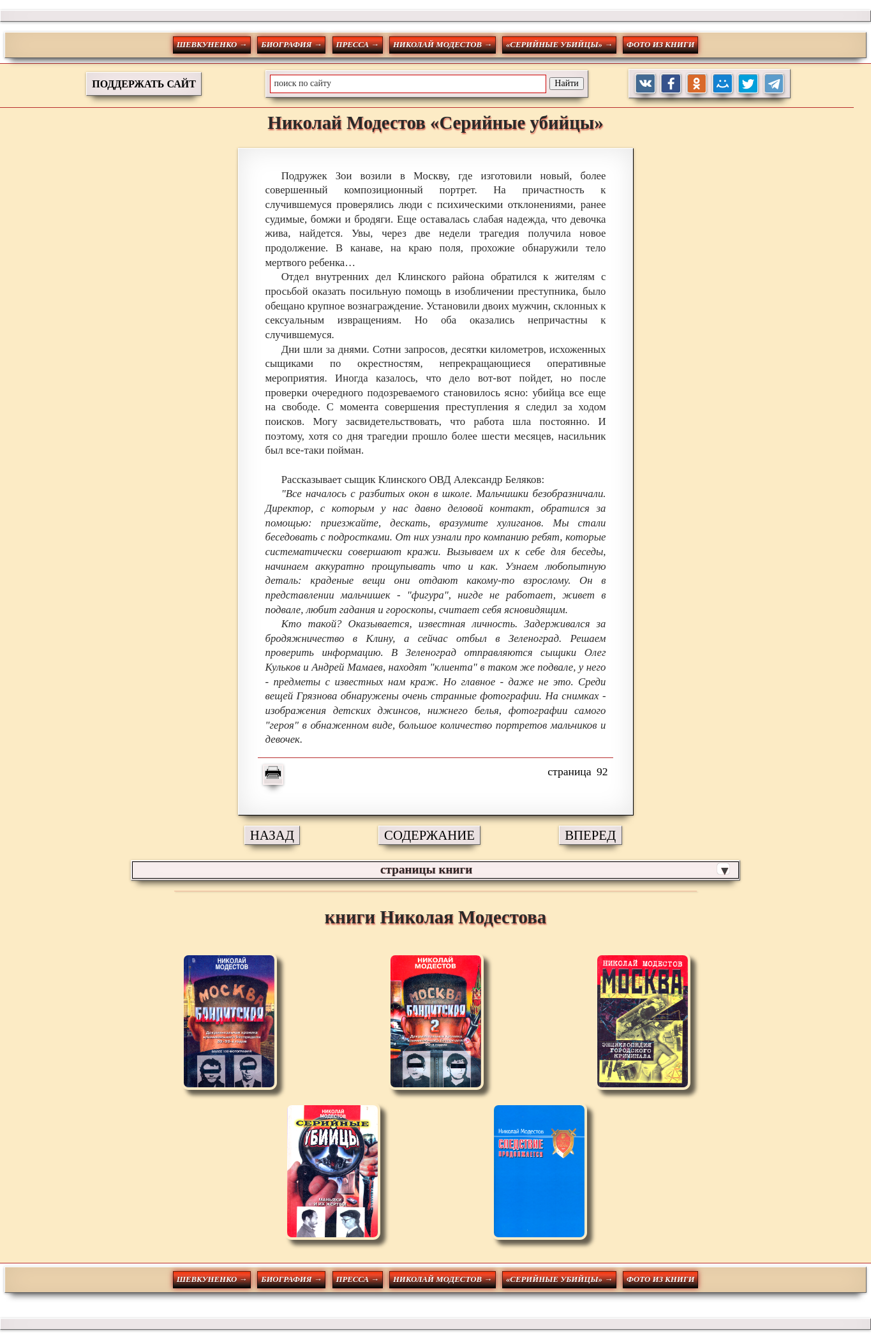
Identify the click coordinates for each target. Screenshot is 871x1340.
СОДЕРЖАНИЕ (429, 835)
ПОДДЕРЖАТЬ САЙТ (144, 83)
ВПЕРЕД (590, 835)
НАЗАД (272, 835)
